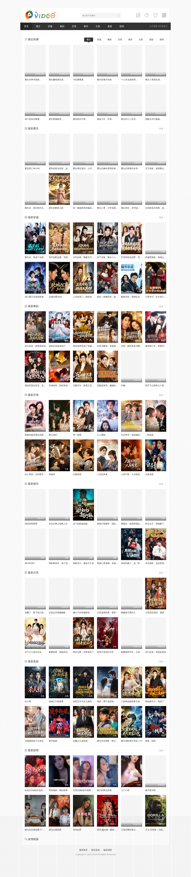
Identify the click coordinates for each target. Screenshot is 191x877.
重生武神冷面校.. (33, 79)
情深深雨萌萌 (31, 523)
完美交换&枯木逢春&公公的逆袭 (88, 790)
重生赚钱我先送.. (57, 79)
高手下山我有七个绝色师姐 (157, 385)
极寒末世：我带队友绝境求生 (134, 297)
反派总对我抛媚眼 (57, 612)
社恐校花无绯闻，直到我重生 (158, 208)
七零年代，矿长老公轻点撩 (157, 297)
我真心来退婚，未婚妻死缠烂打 (111, 563)
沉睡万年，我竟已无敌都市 (85, 385)
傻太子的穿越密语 (81, 612)
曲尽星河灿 (150, 790)
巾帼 (123, 385)
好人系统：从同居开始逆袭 (37, 474)
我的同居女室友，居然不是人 (38, 385)
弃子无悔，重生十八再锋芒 (109, 257)
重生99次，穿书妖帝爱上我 (133, 208)
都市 (86, 26)
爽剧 (62, 26)
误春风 (52, 474)
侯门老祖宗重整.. (33, 119)
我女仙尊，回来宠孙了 (83, 652)
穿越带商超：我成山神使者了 (158, 257)
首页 (26, 26)
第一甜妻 (77, 435)
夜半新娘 (53, 741)
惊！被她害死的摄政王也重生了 (87, 208)
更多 (162, 128)
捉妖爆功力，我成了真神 (156, 701)
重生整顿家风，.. (57, 119)
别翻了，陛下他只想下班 (36, 612)
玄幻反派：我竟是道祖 (35, 346)
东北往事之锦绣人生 (58, 523)
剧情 (122, 26)
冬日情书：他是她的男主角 (133, 435)
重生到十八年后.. (129, 119)
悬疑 (110, 26)
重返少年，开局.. (105, 119)
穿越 (50, 26)
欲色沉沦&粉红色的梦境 (36, 790)
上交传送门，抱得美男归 (84, 297)
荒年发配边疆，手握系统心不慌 (63, 257)
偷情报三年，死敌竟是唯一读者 (159, 346)
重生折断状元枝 (56, 208)
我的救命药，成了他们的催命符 (63, 563)
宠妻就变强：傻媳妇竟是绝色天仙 (112, 385)
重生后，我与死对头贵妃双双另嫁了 (41, 208)
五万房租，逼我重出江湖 (156, 168)
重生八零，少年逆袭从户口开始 (111, 208)
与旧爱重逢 (78, 79)
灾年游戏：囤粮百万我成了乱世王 (88, 257)
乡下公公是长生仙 (33, 652)
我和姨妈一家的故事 (58, 790)
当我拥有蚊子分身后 (34, 741)
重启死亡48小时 (32, 168)
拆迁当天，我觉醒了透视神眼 (158, 523)
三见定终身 (102, 474)
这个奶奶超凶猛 (80, 523)
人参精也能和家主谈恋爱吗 (133, 701)
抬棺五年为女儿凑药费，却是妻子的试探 (92, 701)
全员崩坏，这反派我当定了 (157, 563)
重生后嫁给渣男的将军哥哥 (109, 168)
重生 (38, 26)
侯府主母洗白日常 (105, 652)
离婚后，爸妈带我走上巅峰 (133, 523)
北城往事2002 (55, 297)
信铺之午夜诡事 (56, 701)
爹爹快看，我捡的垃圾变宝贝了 (63, 652)
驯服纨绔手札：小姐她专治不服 (135, 652)
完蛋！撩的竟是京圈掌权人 (133, 346)
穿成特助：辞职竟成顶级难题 (62, 385)
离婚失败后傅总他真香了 (36, 435)
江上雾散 (101, 435)
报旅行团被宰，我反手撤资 (109, 523)
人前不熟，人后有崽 (130, 474)
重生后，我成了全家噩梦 (36, 257)
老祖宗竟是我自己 (57, 346)
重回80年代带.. (80, 119)
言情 (74, 26)
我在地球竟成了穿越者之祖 (85, 346)
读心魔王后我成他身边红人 (37, 297)
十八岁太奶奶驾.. (129, 79)
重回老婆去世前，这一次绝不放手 (64, 168)
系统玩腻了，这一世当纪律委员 (135, 563)
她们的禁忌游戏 (104, 790)
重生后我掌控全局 (129, 168)
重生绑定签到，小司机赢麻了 (86, 168)
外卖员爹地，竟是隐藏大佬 (109, 346)
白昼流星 (149, 474)
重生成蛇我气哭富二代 (131, 741)
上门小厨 (125, 790)
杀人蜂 (28, 701)
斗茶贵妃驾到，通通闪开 (156, 612)
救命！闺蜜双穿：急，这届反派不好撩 (115, 297)
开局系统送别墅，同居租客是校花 (136, 257)
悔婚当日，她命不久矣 (83, 563)
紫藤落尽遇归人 (128, 612)
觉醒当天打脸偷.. (153, 119)
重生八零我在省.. (153, 79)
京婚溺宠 (77, 474)
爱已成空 (53, 435)
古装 (98, 26)
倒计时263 (29, 563)
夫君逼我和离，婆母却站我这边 (111, 612)
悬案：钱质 (150, 741)
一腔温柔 (149, 435)
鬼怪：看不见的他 (105, 701)
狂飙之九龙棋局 (80, 741)
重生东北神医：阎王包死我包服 (111, 741)
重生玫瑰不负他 (104, 79)
